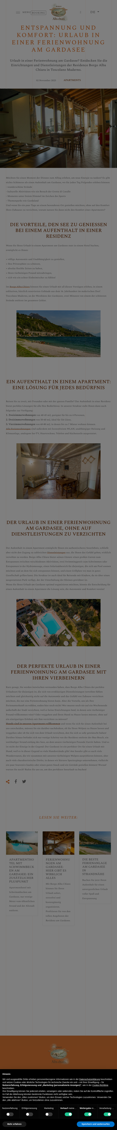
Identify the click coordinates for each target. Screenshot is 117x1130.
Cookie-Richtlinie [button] (100, 1085)
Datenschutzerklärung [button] (89, 1079)
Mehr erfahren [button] (14, 1124)
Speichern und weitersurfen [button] (96, 1124)
